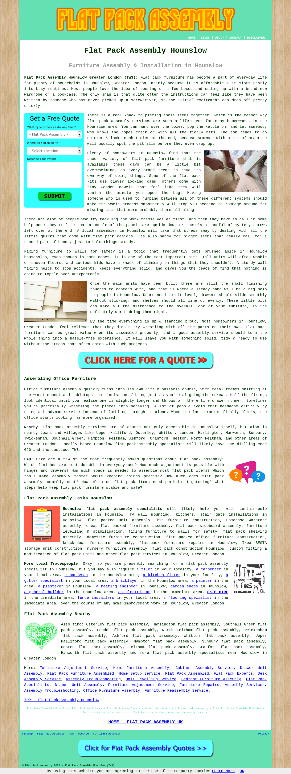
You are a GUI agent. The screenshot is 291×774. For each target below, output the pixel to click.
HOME (192, 37)
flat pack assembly (104, 653)
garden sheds (184, 586)
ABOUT (219, 37)
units (131, 284)
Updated (83, 733)
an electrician (134, 592)
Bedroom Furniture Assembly (211, 679)
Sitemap (27, 733)
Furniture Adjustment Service (73, 668)
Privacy (263, 733)
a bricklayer (125, 581)
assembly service (209, 333)
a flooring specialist (187, 598)
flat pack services (140, 554)
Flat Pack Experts (233, 673)
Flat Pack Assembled (187, 673)
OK (242, 771)
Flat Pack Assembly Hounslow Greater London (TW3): (81, 77)
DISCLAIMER (256, 37)
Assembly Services (245, 685)
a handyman (76, 575)
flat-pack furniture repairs (171, 543)
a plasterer (50, 586)
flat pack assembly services (118, 121)
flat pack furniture (155, 159)
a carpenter (208, 569)
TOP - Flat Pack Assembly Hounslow (61, 700)
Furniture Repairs (199, 685)
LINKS (205, 37)
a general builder (44, 592)
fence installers (96, 598)
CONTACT (235, 37)
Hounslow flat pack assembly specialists (112, 509)
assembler (106, 231)
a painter (201, 581)
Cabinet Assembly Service (205, 668)
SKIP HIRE (217, 592)
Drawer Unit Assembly (78, 685)
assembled (126, 333)
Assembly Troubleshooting (93, 679)
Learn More (223, 771)
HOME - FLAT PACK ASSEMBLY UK (145, 721)
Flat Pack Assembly (51, 733)
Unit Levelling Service (151, 679)
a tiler (144, 569)
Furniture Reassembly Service (176, 690)
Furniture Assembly (107, 733)
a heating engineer (117, 586)
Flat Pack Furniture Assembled (80, 673)
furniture (52, 251)
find (77, 624)
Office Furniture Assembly (111, 690)
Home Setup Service (139, 673)
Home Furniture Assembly (141, 668)
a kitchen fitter (161, 575)
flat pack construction (177, 548)
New (71, 733)
